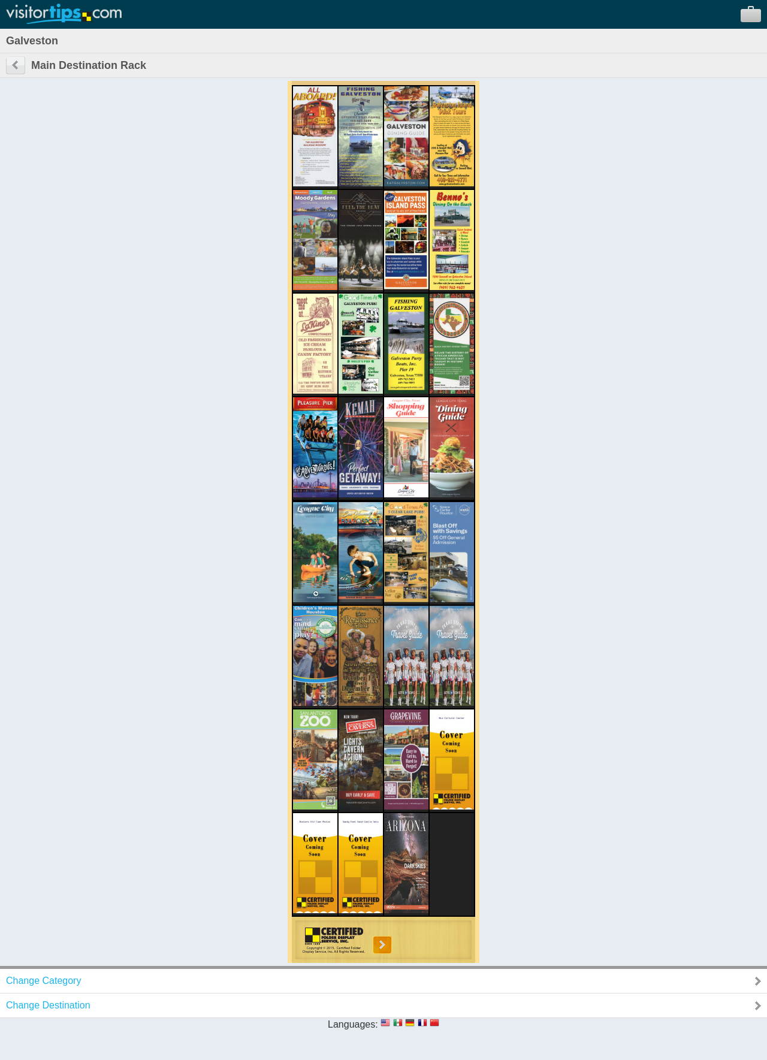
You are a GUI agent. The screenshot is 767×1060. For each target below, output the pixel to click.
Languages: (353, 1024)
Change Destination (48, 1005)
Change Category (43, 981)
